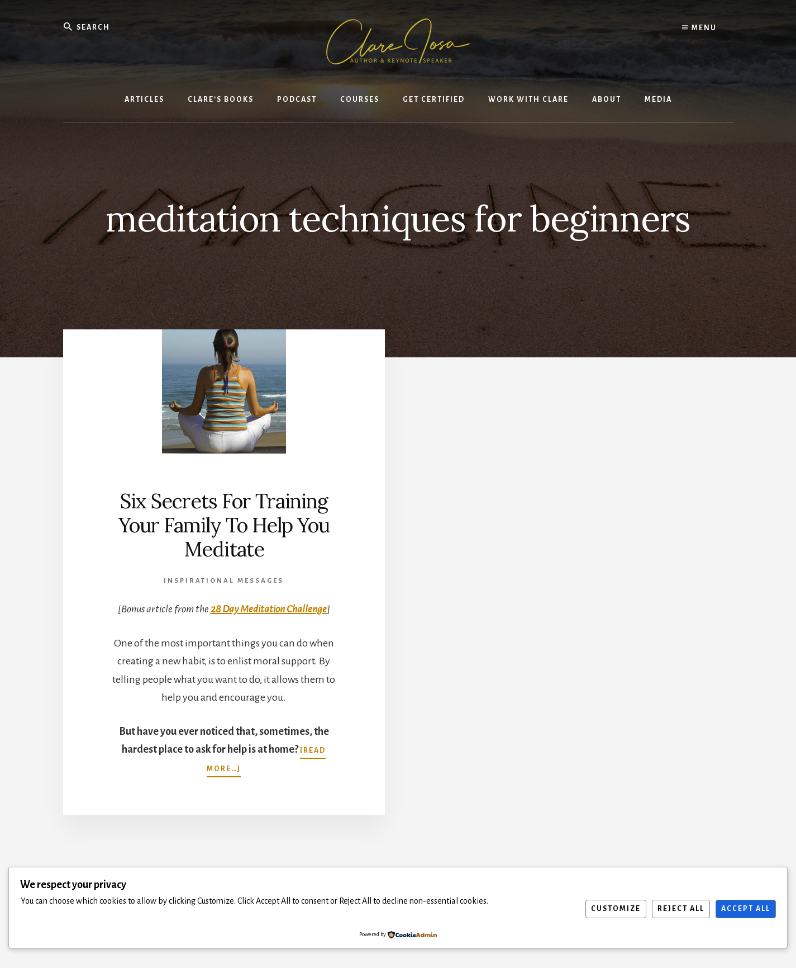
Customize (616, 909)
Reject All (680, 909)
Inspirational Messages (224, 580)
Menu (699, 28)
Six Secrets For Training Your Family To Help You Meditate (224, 525)
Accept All (745, 909)
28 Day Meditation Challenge (269, 609)
